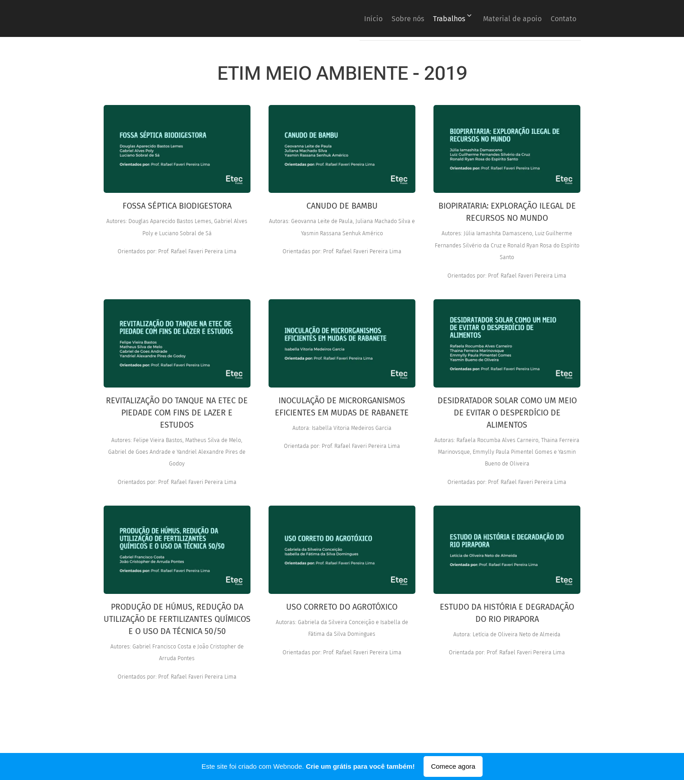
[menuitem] (343, 18)
